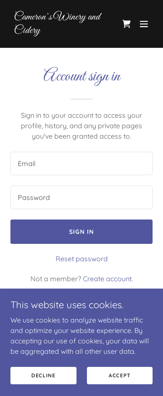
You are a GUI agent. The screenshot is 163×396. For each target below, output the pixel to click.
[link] (60, 30)
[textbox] (81, 163)
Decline (43, 375)
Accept (120, 375)
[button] (144, 24)
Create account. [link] (108, 278)
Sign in (81, 232)
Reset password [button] (82, 258)
